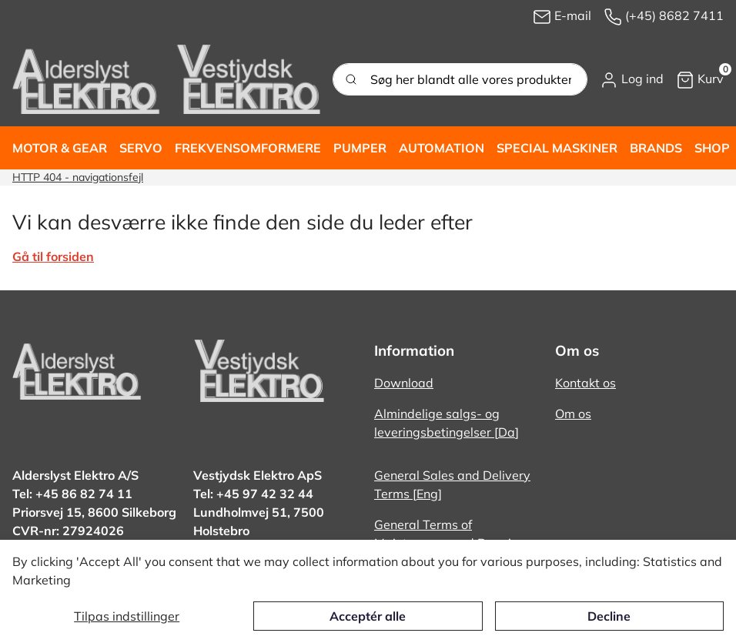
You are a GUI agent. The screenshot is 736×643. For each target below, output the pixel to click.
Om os (573, 413)
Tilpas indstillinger (126, 616)
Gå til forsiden (53, 256)
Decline (609, 616)
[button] (632, 79)
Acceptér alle (368, 616)
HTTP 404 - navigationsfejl (77, 177)
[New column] (166, 79)
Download (403, 382)
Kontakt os (585, 382)
